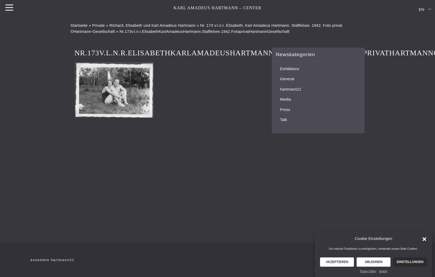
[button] (424, 240)
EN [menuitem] (421, 9)
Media (285, 99)
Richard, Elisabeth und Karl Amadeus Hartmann (152, 25)
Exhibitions (289, 68)
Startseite (79, 25)
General (287, 79)
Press (285, 109)
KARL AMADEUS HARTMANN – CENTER (217, 8)
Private (98, 25)
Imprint (383, 272)
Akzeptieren (337, 263)
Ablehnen (374, 263)
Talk (283, 119)
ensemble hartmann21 (52, 260)
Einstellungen (410, 263)
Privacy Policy (368, 272)
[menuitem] (421, 9)
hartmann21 (290, 89)
